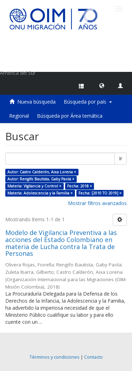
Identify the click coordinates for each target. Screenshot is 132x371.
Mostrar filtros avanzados (97, 203)
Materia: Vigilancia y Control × (34, 186)
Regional (19, 115)
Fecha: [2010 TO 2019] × (99, 193)
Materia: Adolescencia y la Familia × (40, 193)
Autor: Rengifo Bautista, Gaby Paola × (40, 179)
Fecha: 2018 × (79, 186)
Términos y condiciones (55, 357)
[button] (101, 85)
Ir (120, 158)
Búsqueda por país (88, 101)
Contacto (93, 357)
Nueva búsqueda (36, 101)
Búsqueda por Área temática (69, 115)
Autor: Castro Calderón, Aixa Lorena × (41, 171)
